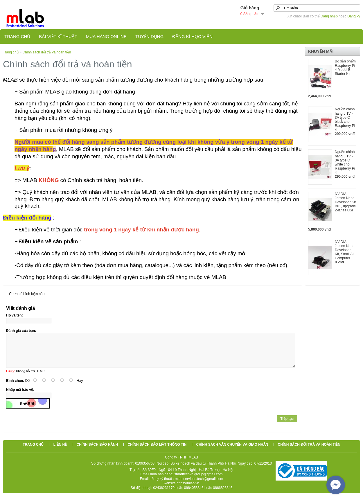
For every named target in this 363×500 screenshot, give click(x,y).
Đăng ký (353, 16)
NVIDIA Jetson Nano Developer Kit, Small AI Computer (344, 250)
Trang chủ (17, 36)
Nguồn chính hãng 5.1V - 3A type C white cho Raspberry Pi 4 (345, 162)
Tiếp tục (287, 426)
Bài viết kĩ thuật (58, 36)
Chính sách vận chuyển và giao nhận (232, 451)
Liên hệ (60, 451)
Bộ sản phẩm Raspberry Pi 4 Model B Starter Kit (345, 67)
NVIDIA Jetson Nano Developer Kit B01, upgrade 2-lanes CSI (345, 202)
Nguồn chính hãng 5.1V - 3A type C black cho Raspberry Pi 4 (345, 119)
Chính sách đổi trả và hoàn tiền (46, 52)
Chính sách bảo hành (97, 451)
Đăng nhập (329, 16)
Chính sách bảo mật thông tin (157, 451)
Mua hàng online (106, 36)
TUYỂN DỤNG (149, 36)
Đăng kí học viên (192, 36)
